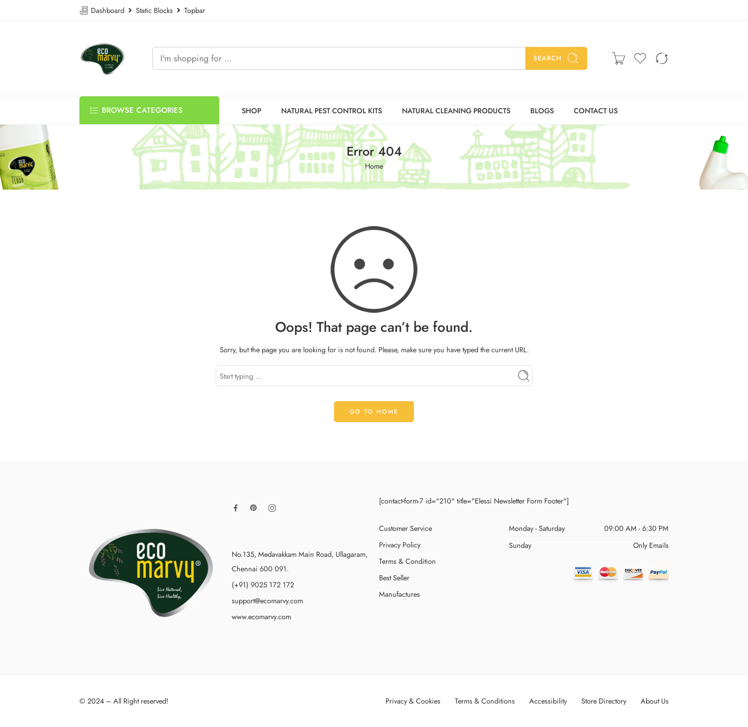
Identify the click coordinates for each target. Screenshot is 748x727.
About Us (655, 701)
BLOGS (542, 110)
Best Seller (394, 577)
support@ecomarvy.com (267, 600)
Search (556, 58)
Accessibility (548, 701)
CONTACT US (596, 110)
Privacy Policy (399, 544)
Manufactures (399, 594)
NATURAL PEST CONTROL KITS (331, 110)
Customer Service (405, 528)
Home (374, 166)
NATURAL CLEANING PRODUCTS (456, 110)
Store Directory (603, 701)
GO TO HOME (374, 411)
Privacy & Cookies (412, 701)
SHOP (251, 110)
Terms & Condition (407, 561)
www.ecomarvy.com (261, 616)
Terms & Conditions (485, 701)
